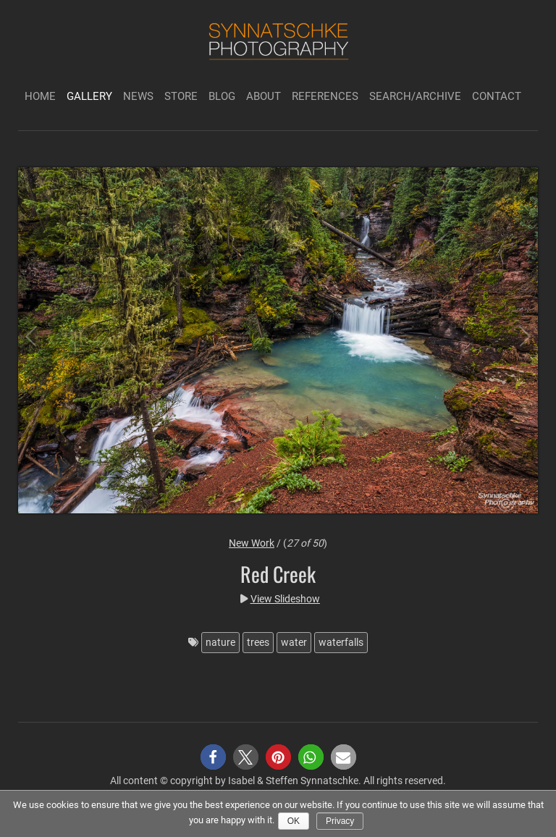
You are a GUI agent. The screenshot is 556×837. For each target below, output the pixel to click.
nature (220, 642)
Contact (496, 96)
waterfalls (341, 642)
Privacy (340, 821)
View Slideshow (285, 599)
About (263, 96)
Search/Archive (415, 96)
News (138, 96)
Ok (293, 821)
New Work (251, 543)
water (294, 642)
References (325, 96)
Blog (221, 96)
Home (40, 96)
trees (258, 642)
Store (181, 96)
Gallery (89, 96)
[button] (213, 757)
